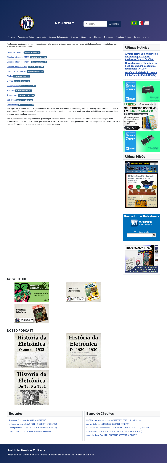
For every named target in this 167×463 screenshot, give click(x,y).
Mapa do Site (14, 454)
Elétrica (10, 81)
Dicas (83, 37)
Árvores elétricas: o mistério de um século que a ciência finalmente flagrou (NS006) (141, 56)
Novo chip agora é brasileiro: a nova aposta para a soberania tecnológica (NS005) (141, 66)
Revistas (136, 37)
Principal (11, 37)
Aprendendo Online (26, 37)
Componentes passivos (17, 71)
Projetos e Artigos (123, 37)
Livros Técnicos (94, 37)
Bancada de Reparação (58, 37)
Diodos (10, 76)
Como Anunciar (49, 454)
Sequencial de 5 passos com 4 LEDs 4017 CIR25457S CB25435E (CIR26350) (117, 428)
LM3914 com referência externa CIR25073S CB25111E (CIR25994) (113, 420)
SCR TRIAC (11, 100)
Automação (41, 37)
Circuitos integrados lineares (19, 62)
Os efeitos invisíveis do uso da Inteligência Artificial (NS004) (141, 74)
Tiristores (11, 90)
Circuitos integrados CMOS (18, 57)
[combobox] (95, 23)
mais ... (146, 37)
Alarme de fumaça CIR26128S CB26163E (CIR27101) (108, 424)
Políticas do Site (66, 454)
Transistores (12, 95)
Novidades (108, 37)
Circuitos (74, 37)
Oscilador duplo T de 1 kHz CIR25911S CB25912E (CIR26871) (111, 435)
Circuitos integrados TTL (17, 67)
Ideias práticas (13, 86)
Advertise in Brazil (85, 454)
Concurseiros (12, 105)
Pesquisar (114, 24)
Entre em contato (31, 454)
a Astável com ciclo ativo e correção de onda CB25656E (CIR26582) (114, 431)
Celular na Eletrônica (15, 52)
